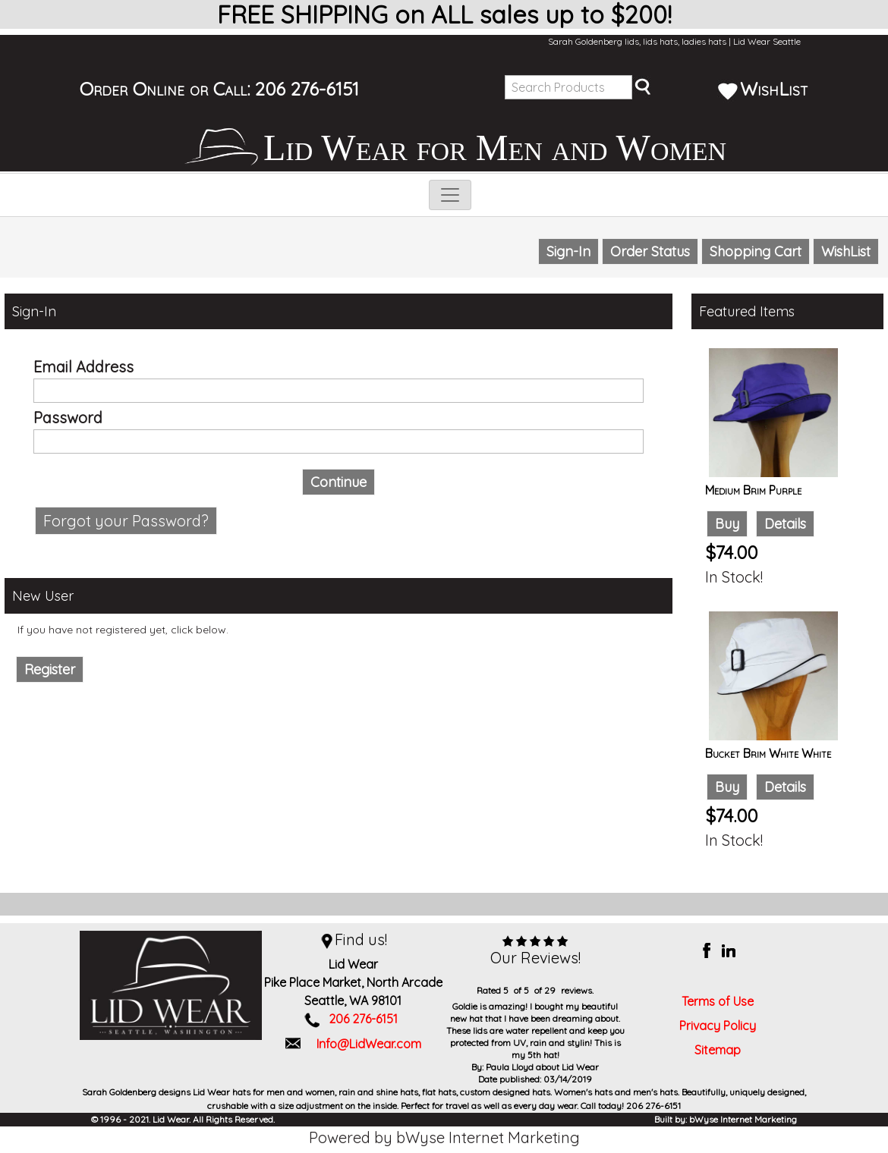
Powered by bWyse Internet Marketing (444, 1137)
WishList (762, 88)
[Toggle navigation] (450, 195)
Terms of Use (718, 1001)
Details (785, 524)
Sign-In (568, 251)
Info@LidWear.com (368, 1043)
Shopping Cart (755, 251)
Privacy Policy (717, 1025)
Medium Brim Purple (753, 490)
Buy (727, 524)
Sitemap (717, 1049)
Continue (338, 482)
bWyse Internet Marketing (743, 1119)
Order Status (650, 251)
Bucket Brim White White (768, 753)
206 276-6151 (307, 88)
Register (49, 669)
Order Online (132, 88)
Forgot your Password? (126, 520)
